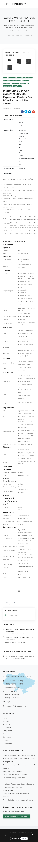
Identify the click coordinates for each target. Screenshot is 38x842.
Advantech (16, 108)
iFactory (6, 797)
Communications (9, 734)
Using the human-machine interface (16, 794)
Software (6, 740)
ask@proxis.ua (11, 702)
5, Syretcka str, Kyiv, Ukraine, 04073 (18, 677)
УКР (14, 602)
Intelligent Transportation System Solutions (18, 784)
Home (7, 31)
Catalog (14, 31)
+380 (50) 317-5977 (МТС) (14, 684)
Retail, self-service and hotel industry (16, 774)
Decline (14, 838)
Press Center (7, 743)
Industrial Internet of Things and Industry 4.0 (19, 755)
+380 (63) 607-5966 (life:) (13, 687)
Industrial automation (10, 781)
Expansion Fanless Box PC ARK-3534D (20, 35)
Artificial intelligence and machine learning (18, 800)
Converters (7, 737)
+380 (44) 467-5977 (13, 691)
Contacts (6, 721)
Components (7, 731)
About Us (6, 724)
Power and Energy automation (14, 778)
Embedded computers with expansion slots (20, 33)
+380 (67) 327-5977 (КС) (14, 681)
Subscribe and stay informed (16, 816)
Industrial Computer (26, 31)
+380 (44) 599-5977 (12, 694)
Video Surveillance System (12, 771)
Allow (24, 838)
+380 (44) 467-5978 (12, 698)
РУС (6, 602)
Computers (7, 727)
